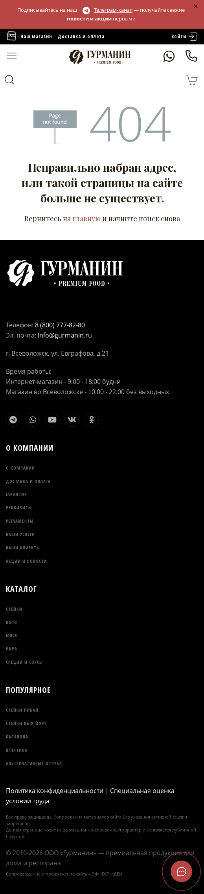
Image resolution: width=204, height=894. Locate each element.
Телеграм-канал (107, 9)
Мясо (12, 635)
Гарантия (16, 494)
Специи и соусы (24, 662)
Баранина (17, 737)
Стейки (14, 609)
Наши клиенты (23, 548)
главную (86, 218)
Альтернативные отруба (34, 763)
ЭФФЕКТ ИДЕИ (107, 874)
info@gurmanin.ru (65, 335)
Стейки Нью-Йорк (26, 723)
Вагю (11, 622)
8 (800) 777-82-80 (60, 325)
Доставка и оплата (81, 36)
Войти (184, 36)
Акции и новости (26, 561)
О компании (20, 468)
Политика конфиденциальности (54, 790)
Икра (11, 649)
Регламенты (19, 521)
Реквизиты (19, 507)
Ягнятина (17, 750)
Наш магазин (29, 36)
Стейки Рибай (22, 710)
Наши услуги (20, 534)
